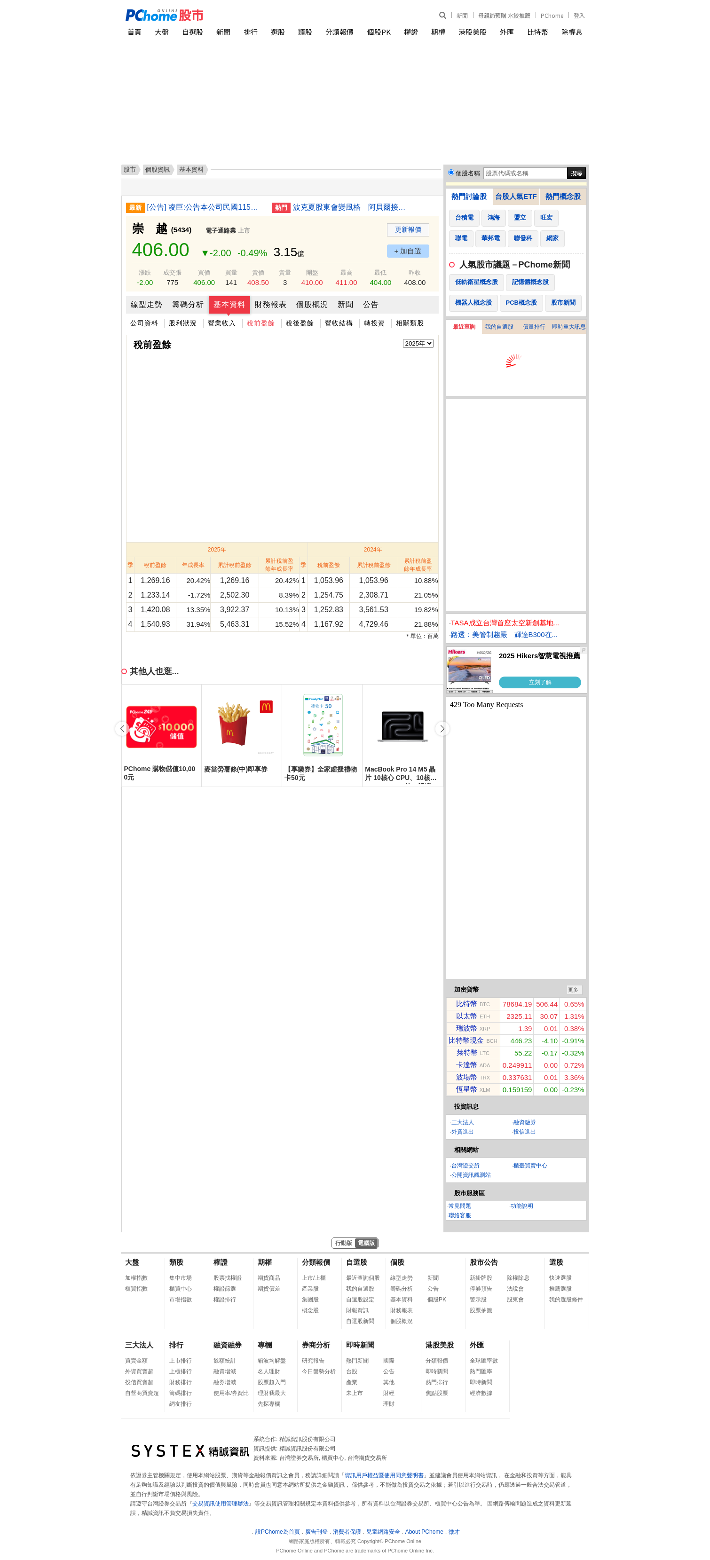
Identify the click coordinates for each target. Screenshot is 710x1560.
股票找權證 (227, 1278)
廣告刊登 (316, 1531)
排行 (251, 32)
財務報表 (271, 304)
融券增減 (224, 1382)
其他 (388, 1382)
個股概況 (312, 304)
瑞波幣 (466, 1028)
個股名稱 (468, 173)
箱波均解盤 (272, 1360)
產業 (351, 1382)
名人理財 (269, 1371)
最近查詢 (464, 326)
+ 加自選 (408, 251)
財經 (388, 1393)
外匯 (507, 32)
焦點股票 (437, 1393)
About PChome (424, 1531)
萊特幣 (467, 1052)
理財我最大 (272, 1393)
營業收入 (222, 323)
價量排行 (534, 326)
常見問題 (460, 1206)
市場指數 (180, 1299)
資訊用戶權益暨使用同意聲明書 (384, 1475)
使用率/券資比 (231, 1393)
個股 (397, 1262)
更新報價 (408, 229)
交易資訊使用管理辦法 (220, 1503)
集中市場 (180, 1278)
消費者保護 (347, 1531)
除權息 (572, 32)
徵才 (454, 1531)
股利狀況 (183, 323)
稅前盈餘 (261, 323)
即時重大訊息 (569, 326)
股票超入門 (272, 1382)
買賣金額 (136, 1360)
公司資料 (144, 323)
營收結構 (339, 323)
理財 (388, 1404)
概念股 (310, 1310)
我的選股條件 (566, 1299)
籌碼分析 (188, 304)
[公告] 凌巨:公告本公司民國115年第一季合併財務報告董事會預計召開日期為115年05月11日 (206, 207)
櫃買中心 (180, 1288)
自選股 (192, 32)
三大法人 (462, 1122)
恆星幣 (466, 1089)
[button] (442, 729)
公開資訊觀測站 (471, 1175)
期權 (438, 32)
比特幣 (537, 32)
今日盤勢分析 (319, 1371)
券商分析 (316, 1345)
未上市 (354, 1393)
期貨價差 (269, 1288)
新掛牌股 (481, 1278)
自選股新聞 (360, 1321)
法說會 (515, 1288)
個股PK (379, 32)
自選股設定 (360, 1299)
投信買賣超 (139, 1382)
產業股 (310, 1288)
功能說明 (522, 1206)
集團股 (310, 1299)
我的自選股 (499, 326)
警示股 (478, 1299)
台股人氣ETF (515, 196)
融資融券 (524, 1122)
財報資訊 (357, 1310)
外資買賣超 (139, 1371)
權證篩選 (224, 1288)
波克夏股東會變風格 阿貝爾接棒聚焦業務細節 (351, 207)
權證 (411, 32)
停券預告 (481, 1288)
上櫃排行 (180, 1371)
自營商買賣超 (142, 1393)
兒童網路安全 (383, 1531)
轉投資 (374, 323)
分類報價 (339, 32)
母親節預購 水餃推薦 (504, 15)
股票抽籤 (481, 1310)
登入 (579, 15)
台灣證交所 (465, 1165)
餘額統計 (224, 1360)
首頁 (134, 32)
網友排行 (180, 1404)
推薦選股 (560, 1288)
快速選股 (560, 1278)
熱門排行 (437, 1382)
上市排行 (180, 1360)
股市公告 (484, 1262)
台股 (351, 1371)
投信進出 (524, 1131)
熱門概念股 (563, 196)
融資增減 (224, 1371)
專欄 (265, 1345)
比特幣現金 (466, 1040)
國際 (388, 1360)
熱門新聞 (357, 1360)
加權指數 (136, 1278)
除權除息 (518, 1278)
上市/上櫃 (314, 1278)
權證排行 (224, 1299)
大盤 (162, 32)
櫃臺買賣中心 (530, 1165)
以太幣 (466, 1016)
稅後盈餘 (300, 323)
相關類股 (410, 323)
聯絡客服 (460, 1215)
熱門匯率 (481, 1371)
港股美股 (472, 32)
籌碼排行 (180, 1393)
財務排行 (180, 1382)
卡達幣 (466, 1065)
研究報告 (313, 1360)
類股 (305, 32)
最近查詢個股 (363, 1278)
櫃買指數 (136, 1288)
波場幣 (466, 1077)
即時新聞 (360, 1345)
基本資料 (229, 304)
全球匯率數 (484, 1360)
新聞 (462, 15)
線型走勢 (147, 304)
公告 (371, 304)
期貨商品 (269, 1278)
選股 (278, 32)
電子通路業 (220, 230)
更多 (573, 990)
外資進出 (462, 1131)
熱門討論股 (469, 196)
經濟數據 (481, 1393)
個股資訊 (157, 169)
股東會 (515, 1299)
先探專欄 (269, 1404)
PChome (552, 15)
